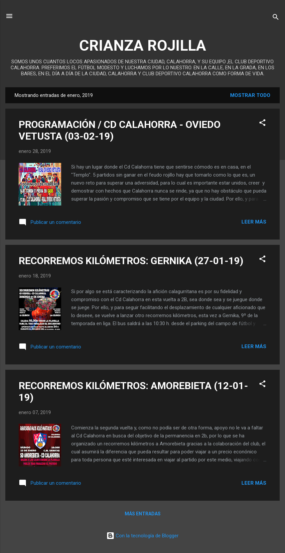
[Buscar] (276, 18)
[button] (262, 124)
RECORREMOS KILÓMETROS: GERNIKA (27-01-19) (131, 261)
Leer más (253, 222)
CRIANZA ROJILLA (142, 45)
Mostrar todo (250, 95)
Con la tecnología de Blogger (142, 536)
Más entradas (143, 513)
